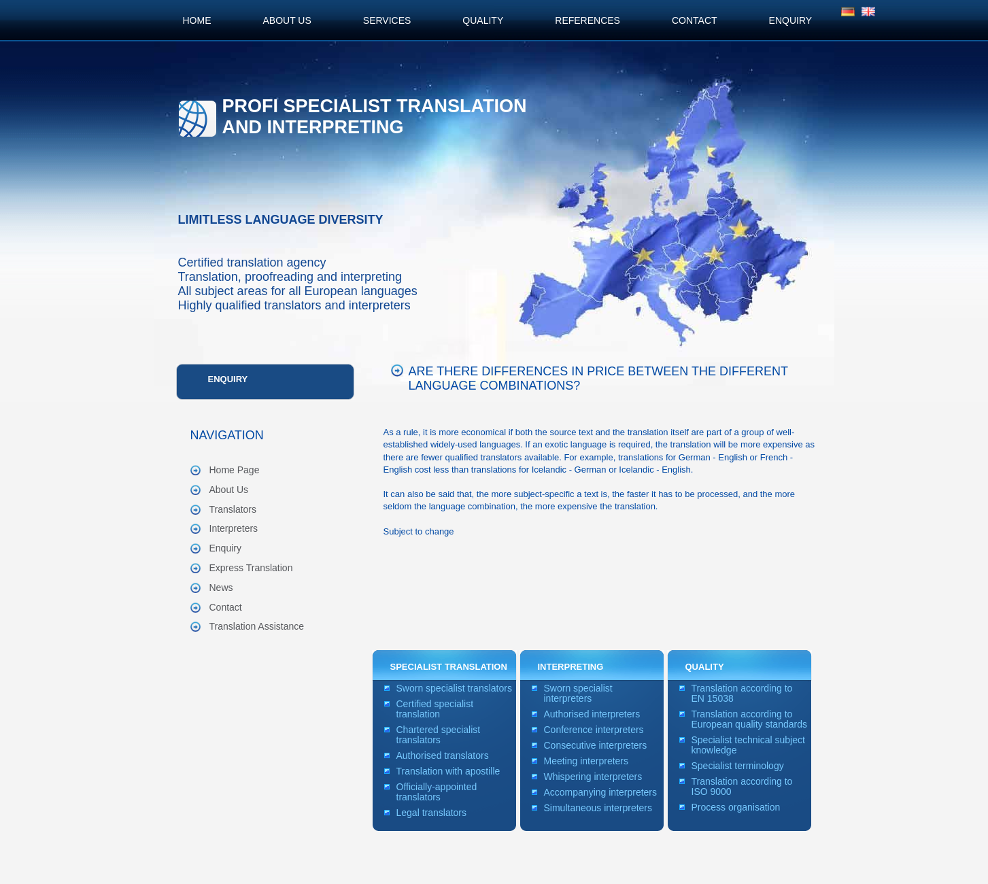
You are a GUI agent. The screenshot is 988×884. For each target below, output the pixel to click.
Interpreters (233, 528)
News (221, 587)
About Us (229, 489)
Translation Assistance (257, 626)
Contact (225, 607)
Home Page (234, 469)
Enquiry (228, 379)
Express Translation (251, 567)
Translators (233, 509)
